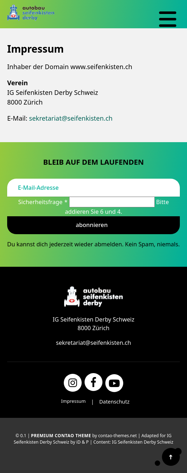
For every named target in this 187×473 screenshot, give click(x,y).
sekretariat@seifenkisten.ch (70, 118)
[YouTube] (114, 383)
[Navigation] (167, 19)
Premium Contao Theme (61, 436)
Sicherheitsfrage (43, 202)
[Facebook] (93, 382)
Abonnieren (91, 225)
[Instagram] (73, 383)
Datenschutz (114, 401)
